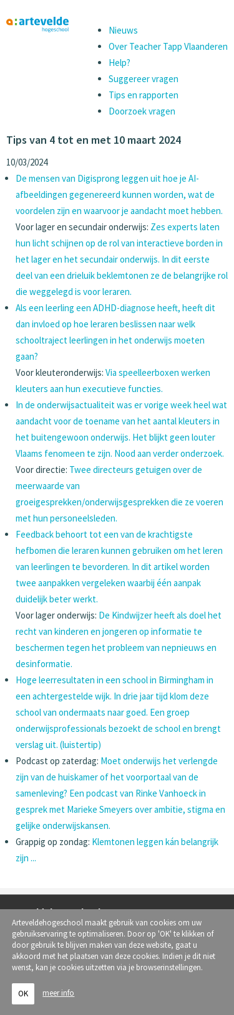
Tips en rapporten (143, 95)
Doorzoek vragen (142, 111)
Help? (119, 62)
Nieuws (123, 30)
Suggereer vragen (143, 79)
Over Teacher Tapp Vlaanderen (168, 46)
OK (23, 998)
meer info (58, 997)
